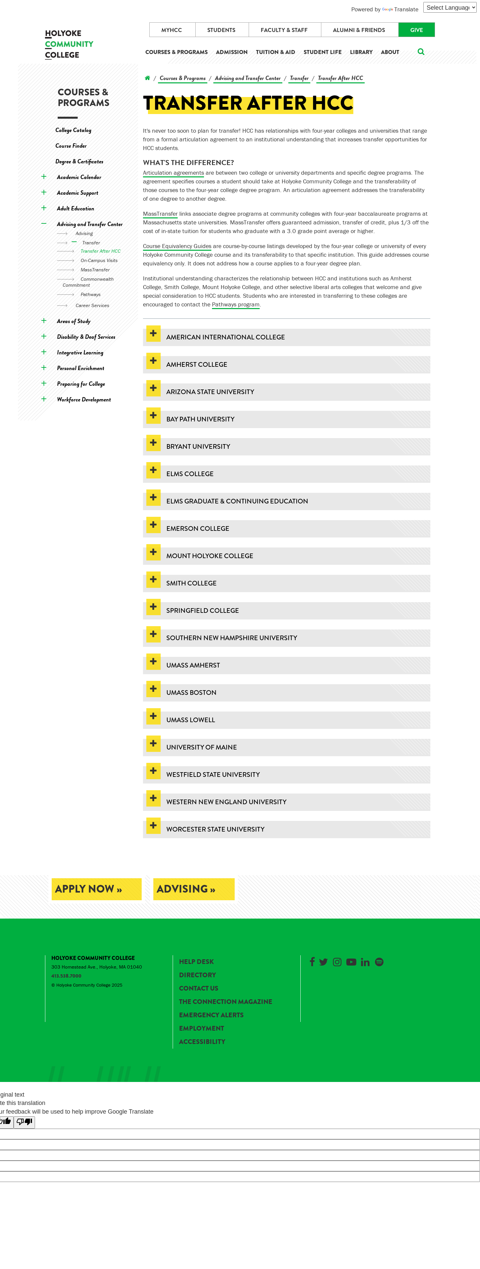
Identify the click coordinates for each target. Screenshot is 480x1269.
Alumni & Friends (359, 30)
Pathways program (236, 304)
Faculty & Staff (284, 30)
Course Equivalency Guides (177, 246)
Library (361, 52)
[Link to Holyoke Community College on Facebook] (312, 961)
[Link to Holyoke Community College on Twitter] (323, 961)
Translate (400, 9)
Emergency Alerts (211, 1015)
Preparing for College (81, 383)
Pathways (91, 294)
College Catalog (73, 129)
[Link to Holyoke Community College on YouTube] (351, 961)
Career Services (92, 305)
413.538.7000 (66, 976)
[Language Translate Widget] (450, 7)
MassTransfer (95, 269)
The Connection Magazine (225, 1002)
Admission (232, 52)
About (390, 52)
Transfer (91, 242)
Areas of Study (74, 320)
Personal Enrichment (80, 367)
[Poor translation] (24, 1122)
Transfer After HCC (101, 251)
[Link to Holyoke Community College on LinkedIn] (365, 961)
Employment (201, 1028)
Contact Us (198, 988)
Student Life (323, 52)
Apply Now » (88, 889)
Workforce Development (84, 399)
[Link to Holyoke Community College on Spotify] (379, 961)
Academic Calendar (79, 176)
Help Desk (196, 962)
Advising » (186, 889)
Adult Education (75, 208)
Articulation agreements (173, 172)
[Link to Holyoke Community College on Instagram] (337, 961)
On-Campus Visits (99, 260)
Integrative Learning (80, 352)
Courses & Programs (176, 52)
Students (221, 30)
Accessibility (202, 1042)
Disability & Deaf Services (86, 336)
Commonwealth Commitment (88, 282)
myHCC (171, 30)
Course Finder (71, 145)
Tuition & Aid (275, 52)
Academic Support (77, 192)
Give (416, 30)
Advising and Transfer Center (90, 223)
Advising (84, 233)
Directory (197, 975)
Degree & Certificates (79, 161)
